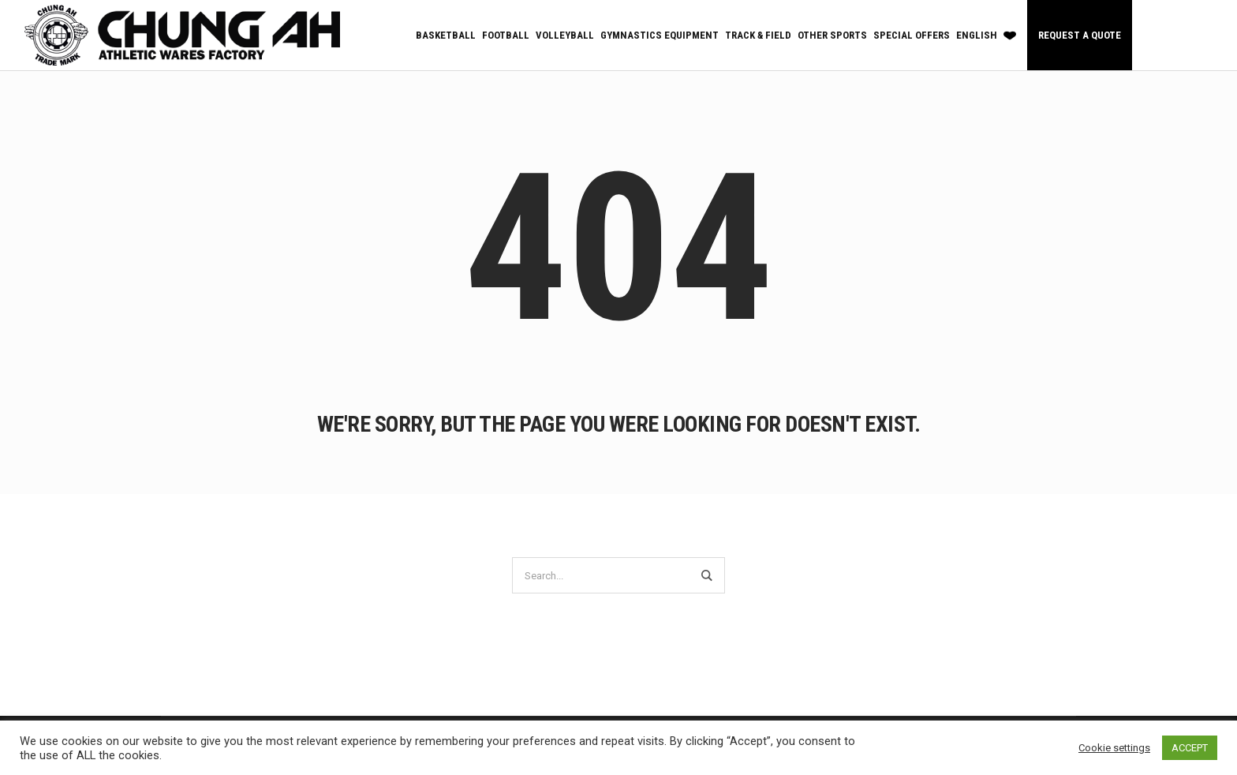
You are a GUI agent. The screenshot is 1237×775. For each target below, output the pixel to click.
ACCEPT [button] (1190, 748)
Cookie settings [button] (1114, 748)
